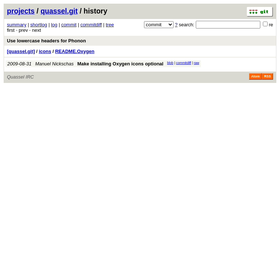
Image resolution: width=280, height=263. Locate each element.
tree (110, 24)
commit (69, 24)
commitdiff (91, 24)
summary (16, 24)
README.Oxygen (74, 51)
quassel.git (59, 11)
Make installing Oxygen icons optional (120, 63)
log (54, 24)
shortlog (38, 24)
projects (21, 11)
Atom (255, 76)
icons (45, 51)
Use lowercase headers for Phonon (46, 40)
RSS (267, 76)
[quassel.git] (21, 51)
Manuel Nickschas (54, 63)
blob (170, 63)
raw (196, 63)
